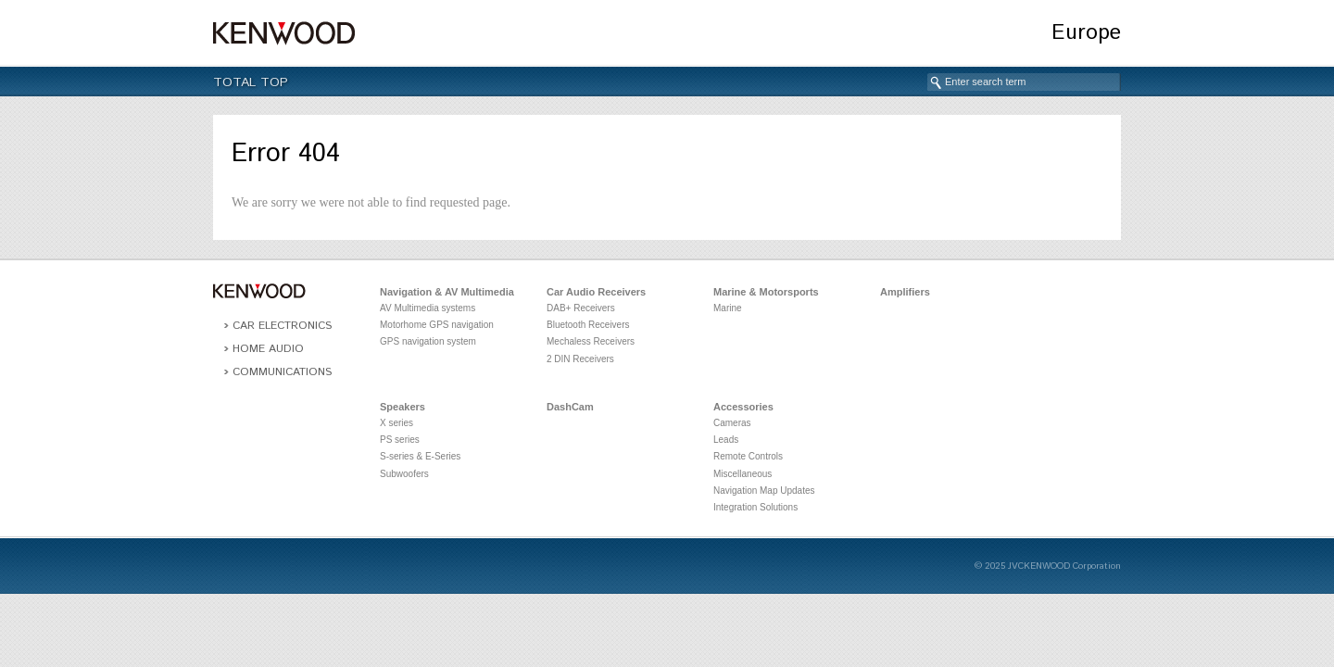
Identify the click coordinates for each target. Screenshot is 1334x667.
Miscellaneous (742, 474)
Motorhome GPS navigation (437, 325)
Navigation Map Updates (764, 490)
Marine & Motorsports (766, 291)
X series (396, 423)
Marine (727, 308)
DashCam (570, 406)
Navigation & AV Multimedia (447, 291)
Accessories (743, 406)
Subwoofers (404, 474)
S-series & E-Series (420, 456)
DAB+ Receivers (581, 308)
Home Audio (268, 349)
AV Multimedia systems (427, 308)
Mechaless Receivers (591, 341)
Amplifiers (905, 291)
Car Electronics (282, 326)
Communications (282, 372)
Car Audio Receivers (596, 291)
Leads (725, 439)
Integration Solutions (755, 507)
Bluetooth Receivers (588, 325)
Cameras (732, 423)
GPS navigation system (428, 341)
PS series (400, 439)
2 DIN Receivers (580, 359)
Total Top (250, 82)
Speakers (402, 406)
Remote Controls (748, 456)
